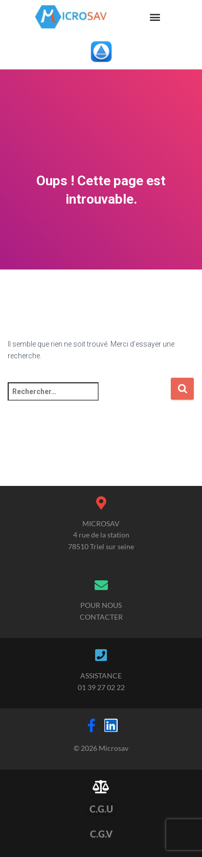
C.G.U (101, 809)
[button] (155, 16)
